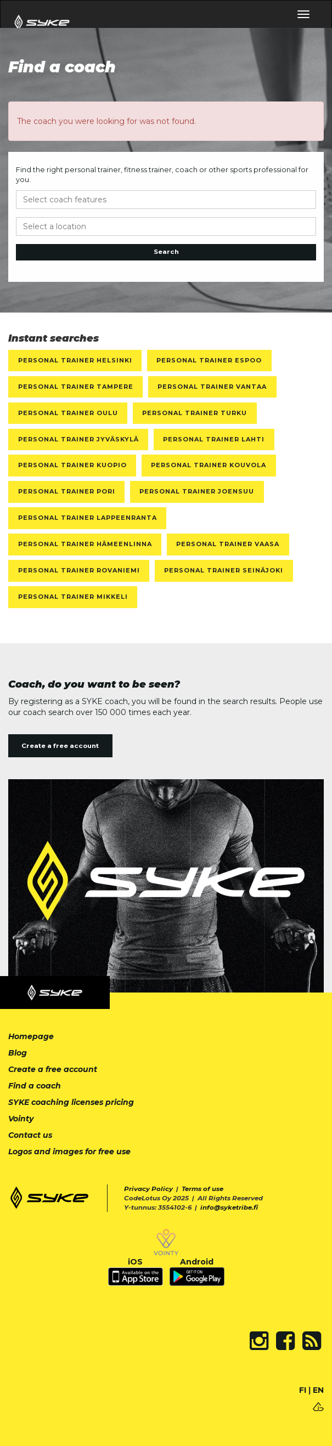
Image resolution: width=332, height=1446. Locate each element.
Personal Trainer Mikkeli (73, 596)
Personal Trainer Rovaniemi (79, 570)
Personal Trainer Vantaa (212, 386)
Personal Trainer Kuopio (72, 465)
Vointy (20, 1119)
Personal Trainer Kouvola (208, 465)
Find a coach (34, 1086)
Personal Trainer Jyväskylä (78, 439)
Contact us (30, 1135)
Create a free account (60, 746)
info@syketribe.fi (229, 1207)
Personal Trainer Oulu (68, 413)
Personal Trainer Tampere (75, 386)
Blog (17, 1053)
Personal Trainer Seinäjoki (223, 570)
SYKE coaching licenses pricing (71, 1102)
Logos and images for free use (69, 1151)
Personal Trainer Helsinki (75, 360)
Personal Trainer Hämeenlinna (85, 544)
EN (318, 1390)
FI (302, 1390)
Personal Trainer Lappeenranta (87, 517)
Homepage (31, 1036)
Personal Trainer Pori (66, 491)
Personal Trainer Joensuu (196, 491)
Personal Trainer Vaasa (227, 544)
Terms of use (202, 1189)
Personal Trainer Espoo (209, 360)
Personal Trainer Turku (194, 413)
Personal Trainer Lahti (214, 439)
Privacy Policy (148, 1189)
